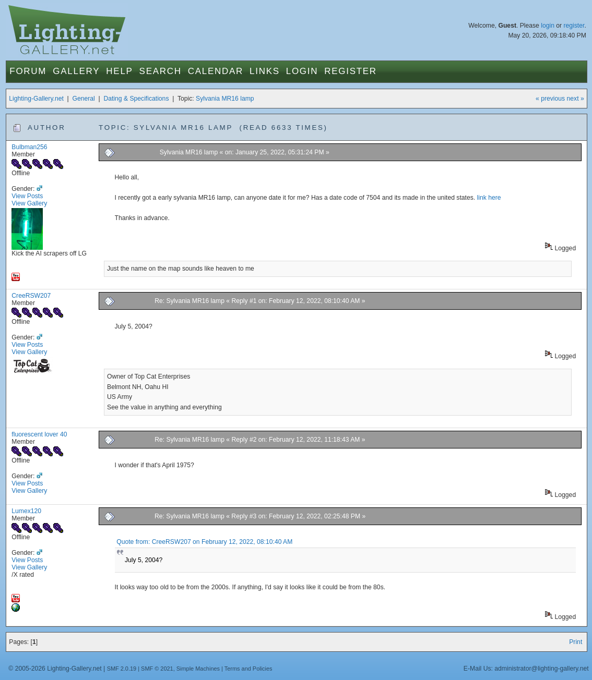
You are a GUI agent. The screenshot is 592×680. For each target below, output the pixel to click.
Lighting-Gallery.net (36, 98)
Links (265, 71)
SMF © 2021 (157, 668)
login (547, 25)
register (574, 25)
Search (160, 71)
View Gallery (29, 203)
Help (119, 71)
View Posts (27, 196)
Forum (27, 71)
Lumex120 (26, 511)
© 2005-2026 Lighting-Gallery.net (54, 668)
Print (575, 642)
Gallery (76, 71)
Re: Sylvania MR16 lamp (189, 301)
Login (302, 71)
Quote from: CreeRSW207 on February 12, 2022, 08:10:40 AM (204, 541)
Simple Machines (198, 668)
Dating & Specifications (136, 98)
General (84, 98)
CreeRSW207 (31, 295)
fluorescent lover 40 (39, 434)
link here (489, 197)
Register (350, 71)
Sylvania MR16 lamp (225, 98)
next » (575, 98)
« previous (550, 98)
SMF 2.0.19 (122, 668)
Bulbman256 (29, 147)
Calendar (215, 71)
